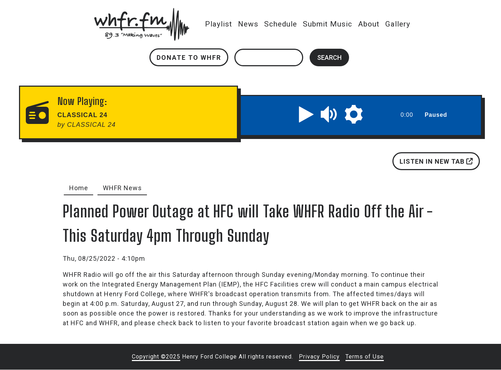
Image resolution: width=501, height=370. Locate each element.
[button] (306, 114)
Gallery (397, 24)
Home (78, 188)
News (248, 24)
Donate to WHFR (189, 57)
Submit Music (327, 24)
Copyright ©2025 (156, 356)
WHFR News (122, 188)
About (369, 24)
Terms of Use (364, 356)
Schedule (280, 24)
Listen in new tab (436, 161)
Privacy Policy (319, 356)
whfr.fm (141, 12)
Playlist (218, 24)
